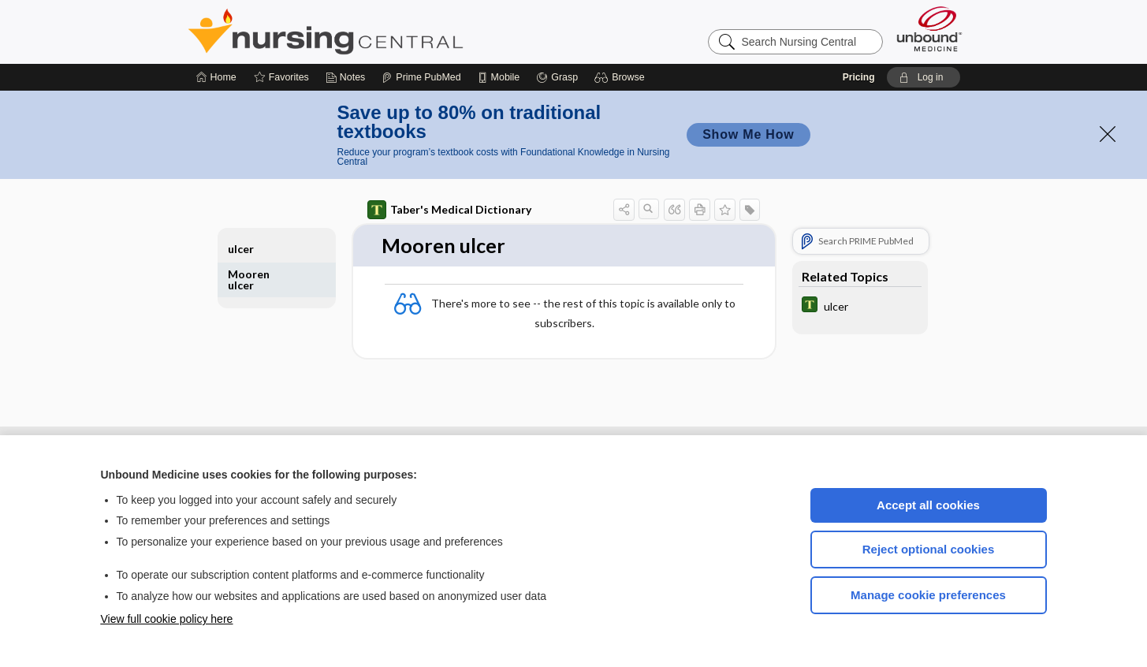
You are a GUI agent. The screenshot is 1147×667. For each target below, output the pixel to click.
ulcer (241, 248)
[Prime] (421, 77)
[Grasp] (557, 77)
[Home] (216, 77)
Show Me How (748, 134)
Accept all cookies (928, 505)
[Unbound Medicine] (929, 29)
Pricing (859, 77)
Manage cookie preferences (928, 595)
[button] (621, 77)
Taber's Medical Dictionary (449, 209)
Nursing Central (385, 31)
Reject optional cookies (928, 549)
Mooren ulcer (249, 279)
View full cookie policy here (167, 619)
